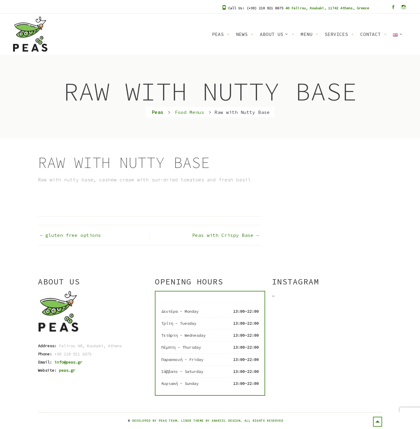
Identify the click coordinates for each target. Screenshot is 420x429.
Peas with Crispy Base (222, 235)
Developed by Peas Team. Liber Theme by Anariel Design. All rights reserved (207, 421)
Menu (306, 34)
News (242, 34)
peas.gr (67, 370)
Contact (370, 34)
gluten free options (73, 235)
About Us (271, 34)
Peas (218, 34)
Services (336, 34)
